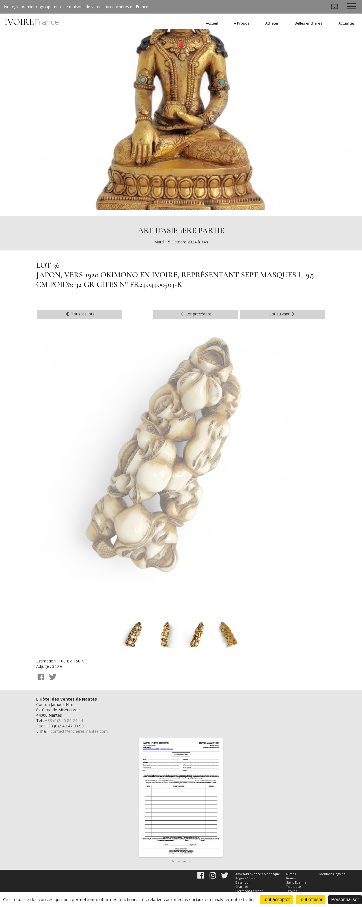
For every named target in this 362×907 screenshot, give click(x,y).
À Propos (241, 23)
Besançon (243, 882)
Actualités (347, 23)
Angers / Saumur (248, 878)
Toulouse (293, 886)
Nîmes (291, 874)
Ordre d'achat (181, 861)
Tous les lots (79, 314)
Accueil (212, 23)
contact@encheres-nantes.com (79, 731)
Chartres (241, 886)
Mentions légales (332, 874)
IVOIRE (32, 21)
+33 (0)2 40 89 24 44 (64, 720)
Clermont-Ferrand (249, 891)
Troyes (291, 891)
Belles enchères (308, 23)
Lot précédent (196, 314)
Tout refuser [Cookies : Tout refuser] (310, 899)
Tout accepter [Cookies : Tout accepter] (276, 899)
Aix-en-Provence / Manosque (257, 874)
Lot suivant (282, 314)
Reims (291, 878)
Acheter (272, 23)
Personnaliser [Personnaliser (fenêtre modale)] (345, 899)
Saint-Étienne (296, 882)
